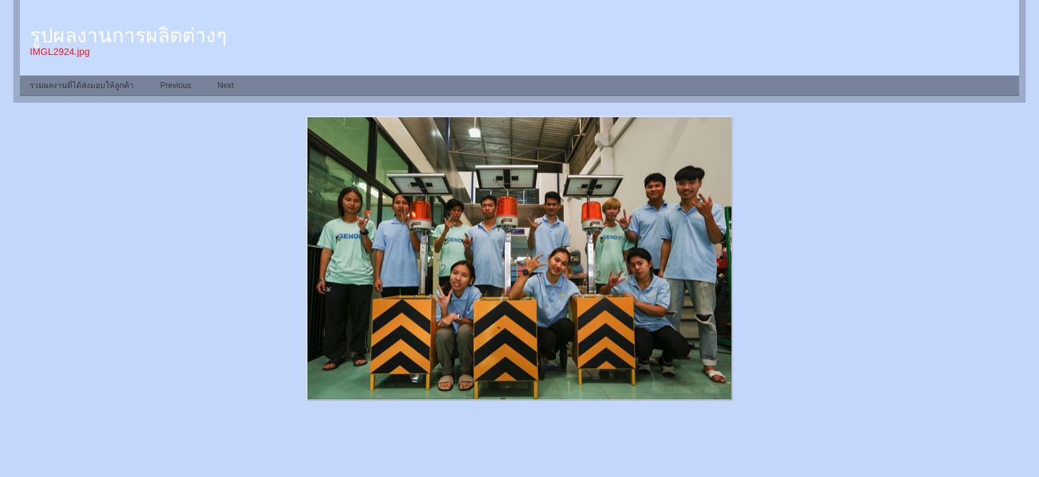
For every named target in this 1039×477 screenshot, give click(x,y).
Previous (175, 85)
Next (225, 85)
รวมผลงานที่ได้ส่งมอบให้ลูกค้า (82, 85)
